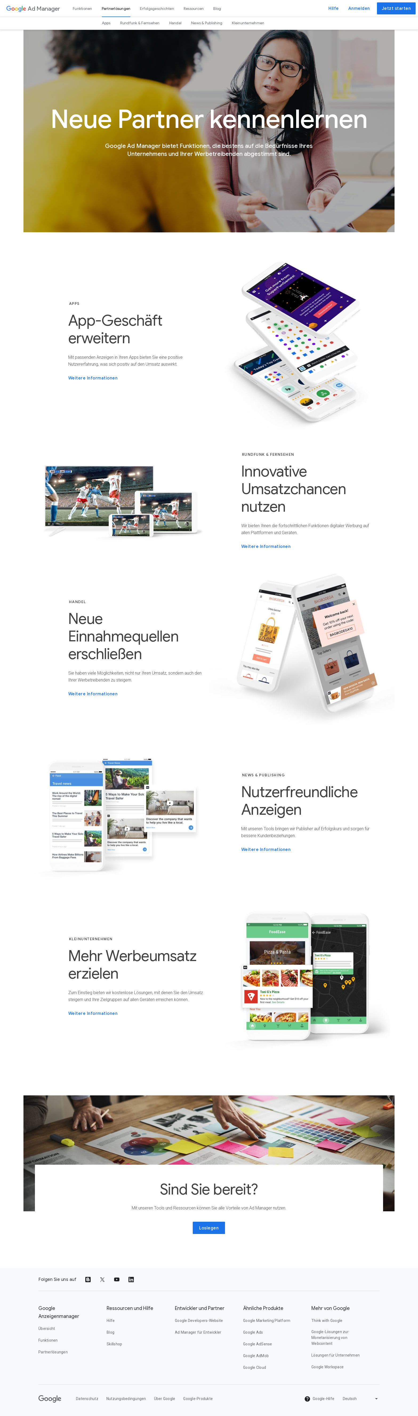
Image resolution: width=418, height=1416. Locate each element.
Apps (106, 23)
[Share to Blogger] (88, 1279)
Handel (175, 23)
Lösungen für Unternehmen (335, 1355)
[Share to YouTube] (117, 1279)
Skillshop (114, 1344)
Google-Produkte (198, 1399)
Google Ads (253, 1332)
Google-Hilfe (319, 1399)
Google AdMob (256, 1356)
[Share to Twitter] (102, 1279)
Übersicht (46, 1328)
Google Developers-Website (199, 1320)
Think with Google (326, 1320)
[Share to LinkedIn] (131, 1279)
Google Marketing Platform (266, 1320)
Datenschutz (87, 1399)
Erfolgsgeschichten (157, 8)
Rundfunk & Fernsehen (140, 23)
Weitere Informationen (93, 378)
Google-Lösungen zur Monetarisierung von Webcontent (330, 1338)
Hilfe (333, 8)
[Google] (49, 1399)
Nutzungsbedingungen (126, 1399)
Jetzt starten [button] (396, 8)
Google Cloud (254, 1367)
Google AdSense (257, 1344)
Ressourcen (194, 8)
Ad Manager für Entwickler (198, 1332)
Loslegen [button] (209, 1228)
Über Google (164, 1399)
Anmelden (359, 8)
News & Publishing (206, 23)
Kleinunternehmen (248, 23)
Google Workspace (327, 1367)
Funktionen (82, 8)
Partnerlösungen (116, 8)
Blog (217, 8)
